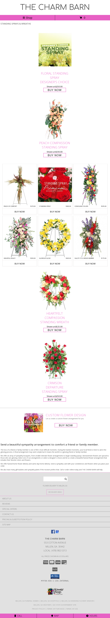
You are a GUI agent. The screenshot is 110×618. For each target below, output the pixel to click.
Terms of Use (72, 609)
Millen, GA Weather (42, 605)
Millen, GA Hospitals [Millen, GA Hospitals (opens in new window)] (50, 601)
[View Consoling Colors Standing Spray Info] (90, 184)
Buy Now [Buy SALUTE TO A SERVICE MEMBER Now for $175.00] (90, 263)
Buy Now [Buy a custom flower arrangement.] (66, 425)
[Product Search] (55, 478)
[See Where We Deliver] (55, 492)
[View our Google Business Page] (57, 532)
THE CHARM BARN (55, 7)
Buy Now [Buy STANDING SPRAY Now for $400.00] (55, 211)
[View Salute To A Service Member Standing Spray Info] (90, 236)
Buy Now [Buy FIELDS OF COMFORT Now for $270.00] (20, 211)
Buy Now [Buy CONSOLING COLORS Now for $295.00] (90, 211)
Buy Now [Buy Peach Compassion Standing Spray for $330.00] (55, 155)
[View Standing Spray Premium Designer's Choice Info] (55, 184)
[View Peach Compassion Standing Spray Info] (55, 119)
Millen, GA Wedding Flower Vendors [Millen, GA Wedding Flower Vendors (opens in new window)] (78, 601)
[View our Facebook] (53, 532)
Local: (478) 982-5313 (55, 550)
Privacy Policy (38, 609)
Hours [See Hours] (91, 615)
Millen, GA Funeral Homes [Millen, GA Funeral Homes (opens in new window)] (27, 601)
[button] (55, 576)
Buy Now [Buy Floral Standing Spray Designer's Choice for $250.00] (55, 90)
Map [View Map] (55, 615)
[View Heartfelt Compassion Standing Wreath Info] (55, 290)
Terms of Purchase (55, 609)
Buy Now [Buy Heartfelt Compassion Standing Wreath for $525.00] (55, 330)
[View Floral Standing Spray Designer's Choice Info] (55, 50)
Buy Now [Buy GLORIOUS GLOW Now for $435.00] (55, 263)
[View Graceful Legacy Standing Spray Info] (20, 236)
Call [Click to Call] (18, 615)
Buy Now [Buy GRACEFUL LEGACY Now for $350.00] (20, 263)
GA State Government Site (64, 605)
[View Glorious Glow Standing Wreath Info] (55, 236)
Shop (27, 17)
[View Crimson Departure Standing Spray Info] (55, 359)
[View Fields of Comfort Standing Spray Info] (20, 184)
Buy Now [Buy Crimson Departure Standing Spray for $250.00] (55, 399)
